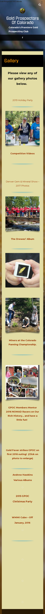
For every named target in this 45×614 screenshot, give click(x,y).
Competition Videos (22, 153)
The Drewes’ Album (22, 239)
